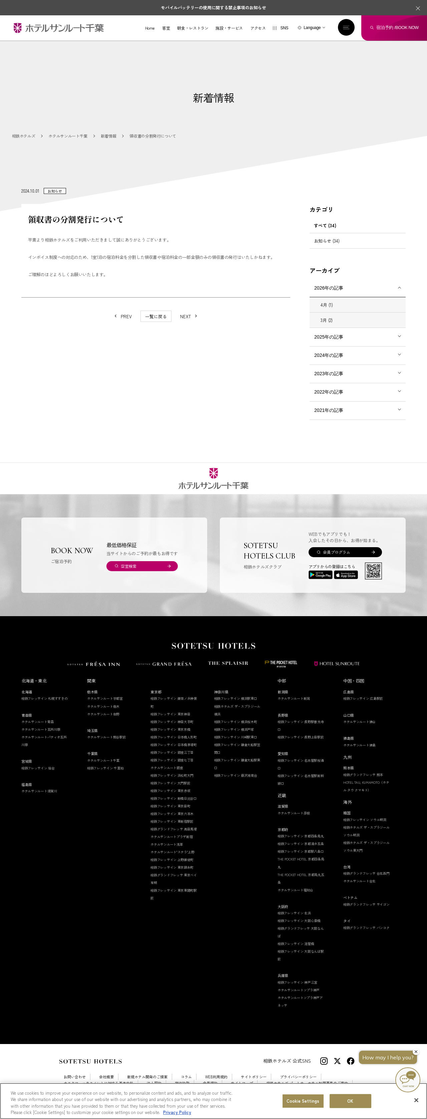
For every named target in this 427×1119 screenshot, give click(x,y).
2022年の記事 (328, 392)
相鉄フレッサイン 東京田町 (170, 805)
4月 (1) (327, 305)
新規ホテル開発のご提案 (147, 1077)
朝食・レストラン (192, 28)
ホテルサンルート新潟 (294, 698)
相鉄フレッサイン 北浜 (294, 912)
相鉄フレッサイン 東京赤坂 (170, 790)
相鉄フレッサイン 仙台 (38, 767)
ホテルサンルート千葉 (103, 760)
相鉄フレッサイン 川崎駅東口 (235, 736)
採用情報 (71, 1089)
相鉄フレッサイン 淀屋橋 (296, 943)
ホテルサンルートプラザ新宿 (171, 836)
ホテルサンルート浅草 (166, 844)
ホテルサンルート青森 (37, 721)
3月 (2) (327, 320)
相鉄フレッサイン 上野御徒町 (171, 859)
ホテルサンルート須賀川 (39, 790)
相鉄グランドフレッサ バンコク (366, 927)
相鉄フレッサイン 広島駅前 (363, 698)
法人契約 (154, 1083)
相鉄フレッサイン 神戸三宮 (297, 982)
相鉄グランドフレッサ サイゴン (366, 904)
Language (312, 27)
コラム (186, 1077)
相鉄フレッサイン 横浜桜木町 (235, 721)
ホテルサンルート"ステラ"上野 (172, 851)
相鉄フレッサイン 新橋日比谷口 (173, 798)
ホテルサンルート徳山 (359, 721)
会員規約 (210, 1083)
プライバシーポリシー (298, 1077)
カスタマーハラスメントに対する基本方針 (98, 1083)
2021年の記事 (328, 410)
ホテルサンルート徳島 (359, 744)
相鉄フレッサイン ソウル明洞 (364, 819)
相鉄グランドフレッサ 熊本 (363, 774)
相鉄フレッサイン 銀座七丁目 (171, 759)
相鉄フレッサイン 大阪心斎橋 (299, 920)
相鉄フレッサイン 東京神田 (170, 713)
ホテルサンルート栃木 (103, 706)
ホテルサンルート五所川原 (40, 729)
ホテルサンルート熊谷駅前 (106, 736)
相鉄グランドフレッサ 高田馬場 (173, 828)
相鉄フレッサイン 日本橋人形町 (173, 736)
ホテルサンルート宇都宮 (105, 698)
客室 (166, 28)
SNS (284, 28)
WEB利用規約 (216, 1077)
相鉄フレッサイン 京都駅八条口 (301, 851)
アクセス (258, 28)
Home (150, 28)
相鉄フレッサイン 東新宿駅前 (171, 821)
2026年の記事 (328, 288)
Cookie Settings (104, 1089)
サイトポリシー (254, 1077)
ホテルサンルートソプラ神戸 (299, 989)
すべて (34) (325, 225)
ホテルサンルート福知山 (295, 889)
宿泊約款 (182, 1083)
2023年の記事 (328, 373)
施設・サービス (229, 28)
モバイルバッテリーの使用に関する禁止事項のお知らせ (213, 7)
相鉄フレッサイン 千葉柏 (105, 767)
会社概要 (106, 1077)
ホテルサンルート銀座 (166, 767)
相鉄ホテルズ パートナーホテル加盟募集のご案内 (307, 1083)
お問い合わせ (75, 1077)
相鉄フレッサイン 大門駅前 (170, 782)
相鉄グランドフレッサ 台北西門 (366, 873)
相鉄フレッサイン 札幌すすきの (44, 698)
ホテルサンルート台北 (359, 880)
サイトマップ (242, 1083)
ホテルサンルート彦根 (294, 812)
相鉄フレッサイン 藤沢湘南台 (235, 775)
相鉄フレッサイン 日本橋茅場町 (173, 744)
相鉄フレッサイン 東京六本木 (171, 813)
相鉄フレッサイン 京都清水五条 (301, 843)
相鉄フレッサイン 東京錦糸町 (171, 867)
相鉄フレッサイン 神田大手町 (171, 721)
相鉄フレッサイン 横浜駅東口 (235, 698)
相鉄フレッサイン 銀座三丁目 (171, 752)
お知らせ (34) (327, 241)
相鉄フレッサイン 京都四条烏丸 (301, 835)
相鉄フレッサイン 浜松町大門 (171, 775)
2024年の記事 (328, 355)
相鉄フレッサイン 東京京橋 (170, 729)
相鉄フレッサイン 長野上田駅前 (301, 736)
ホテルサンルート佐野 (103, 713)
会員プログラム (336, 552)
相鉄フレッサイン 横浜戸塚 (234, 729)
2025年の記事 (328, 337)
